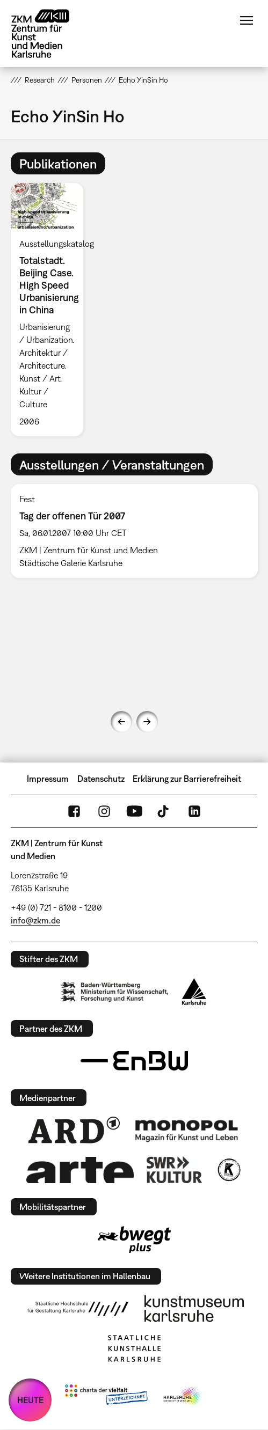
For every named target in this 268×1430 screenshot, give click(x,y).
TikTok (164, 811)
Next (147, 721)
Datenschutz (101, 778)
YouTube (134, 811)
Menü (246, 20)
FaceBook (74, 811)
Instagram (104, 811)
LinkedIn (194, 811)
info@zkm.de (35, 920)
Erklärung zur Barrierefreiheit (187, 778)
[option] (51, 309)
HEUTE (30, 1400)
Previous (121, 721)
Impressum (48, 778)
